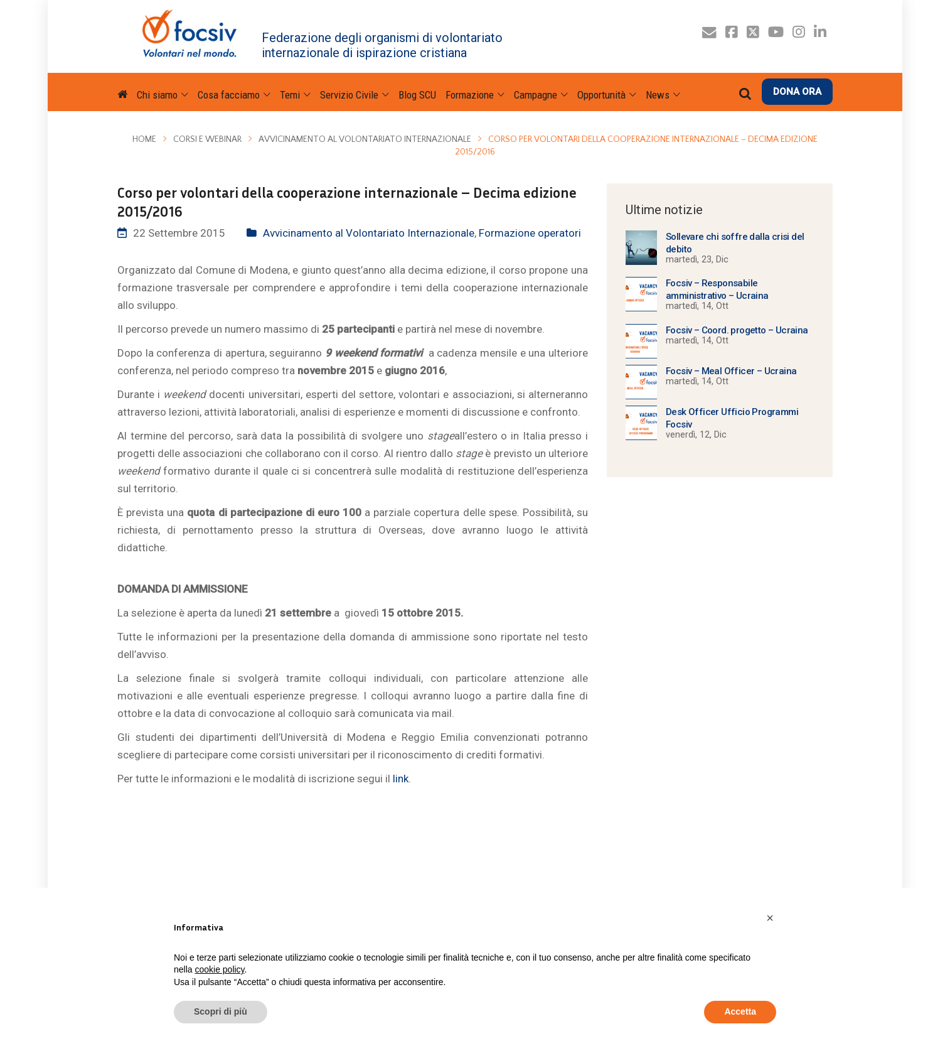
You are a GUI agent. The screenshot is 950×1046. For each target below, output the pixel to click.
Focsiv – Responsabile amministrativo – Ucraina (717, 289)
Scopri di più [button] (220, 1011)
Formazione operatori (530, 233)
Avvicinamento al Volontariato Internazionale (365, 139)
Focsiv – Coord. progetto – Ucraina (737, 330)
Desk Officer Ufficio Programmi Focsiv (732, 418)
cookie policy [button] (219, 969)
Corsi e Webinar (207, 139)
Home (144, 139)
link (400, 778)
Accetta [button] (740, 1011)
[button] (770, 918)
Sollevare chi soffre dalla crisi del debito (735, 243)
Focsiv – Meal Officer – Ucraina (731, 371)
